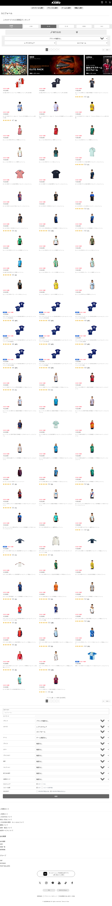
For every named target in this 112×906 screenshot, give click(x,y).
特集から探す (79, 8)
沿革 (1, 844)
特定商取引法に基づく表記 (67, 896)
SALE (101, 26)
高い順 (48, 26)
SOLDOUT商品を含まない (59, 791)
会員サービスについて (6, 830)
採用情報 (2, 849)
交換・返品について (6, 827)
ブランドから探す (52, 8)
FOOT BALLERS (5, 866)
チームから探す (66, 8)
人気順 (30, 26)
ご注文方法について (6, 817)
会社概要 (2, 841)
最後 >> (108, 49)
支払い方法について (6, 819)
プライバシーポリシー (50, 896)
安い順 (66, 26)
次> (103, 49)
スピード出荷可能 (47, 787)
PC (49, 890)
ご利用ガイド (4, 814)
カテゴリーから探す (37, 8)
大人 (44, 784)
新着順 (84, 26)
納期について (4, 825)
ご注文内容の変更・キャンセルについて (12, 822)
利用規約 (39, 896)
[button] (54, 73)
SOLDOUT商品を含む (44, 791)
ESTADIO (3, 863)
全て (39, 784)
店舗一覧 (2, 847)
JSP (1, 860)
